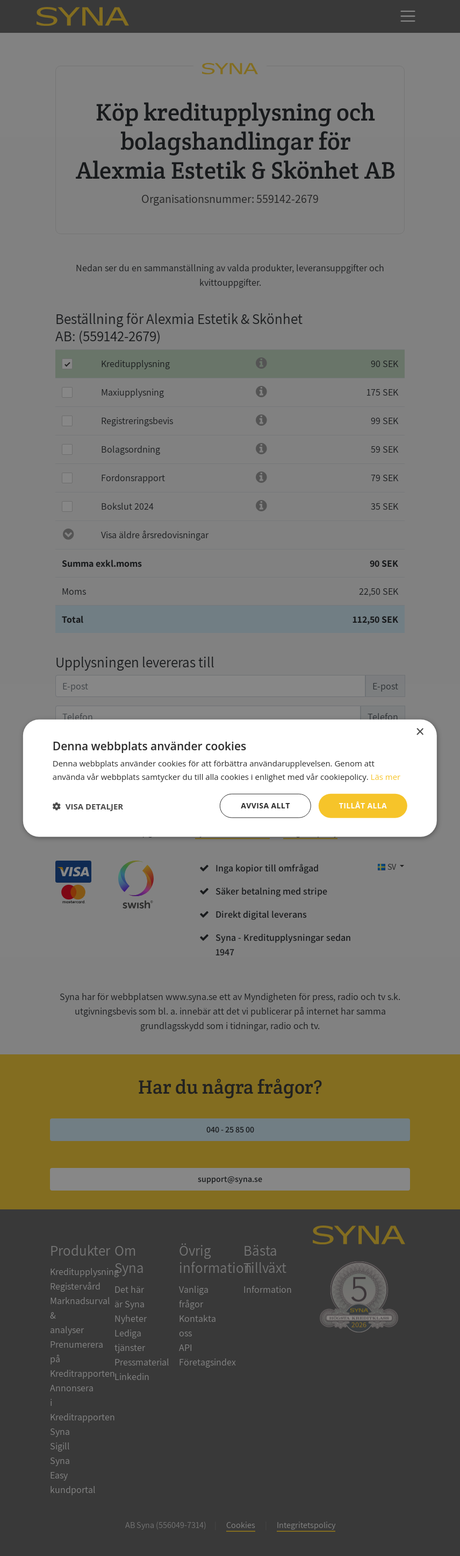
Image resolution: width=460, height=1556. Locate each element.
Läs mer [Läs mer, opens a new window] (386, 776)
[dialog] (230, 778)
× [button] (419, 732)
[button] (88, 806)
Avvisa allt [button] (265, 805)
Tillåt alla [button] (363, 805)
